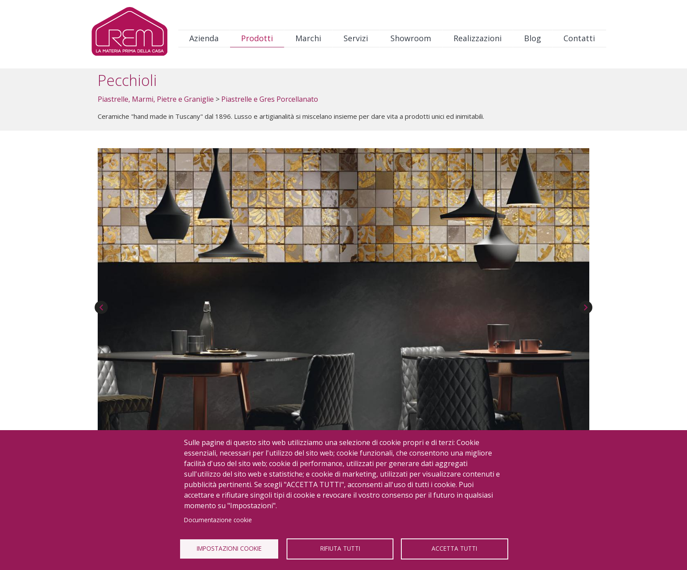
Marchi (308, 38)
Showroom (410, 38)
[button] (343, 289)
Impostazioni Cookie (229, 548)
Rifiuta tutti (340, 548)
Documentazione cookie (218, 520)
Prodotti (257, 38)
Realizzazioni (477, 38)
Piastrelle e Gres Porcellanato (269, 99)
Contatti (579, 38)
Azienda (204, 38)
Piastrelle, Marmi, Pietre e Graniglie (156, 99)
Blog (532, 38)
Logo (129, 34)
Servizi (356, 38)
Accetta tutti (454, 548)
